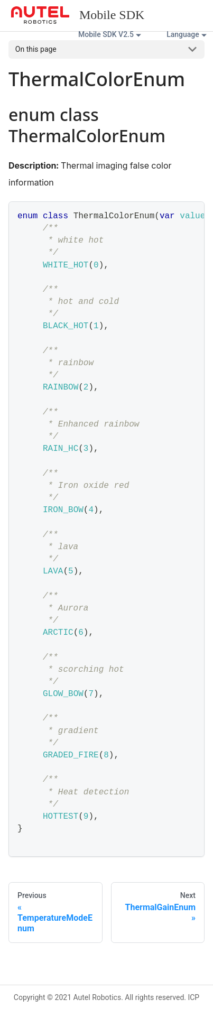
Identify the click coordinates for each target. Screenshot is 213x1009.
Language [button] (182, 34)
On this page (36, 49)
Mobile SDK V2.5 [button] (106, 34)
